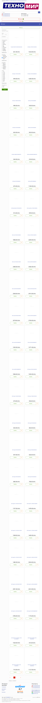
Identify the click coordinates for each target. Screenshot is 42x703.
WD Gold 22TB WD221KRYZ (32, 288)
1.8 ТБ (4, 73)
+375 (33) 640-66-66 (6, 14)
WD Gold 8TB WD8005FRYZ (16, 369)
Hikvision (4, 44)
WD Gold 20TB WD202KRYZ (32, 261)
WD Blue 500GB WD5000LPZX (16, 154)
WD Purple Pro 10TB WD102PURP (32, 503)
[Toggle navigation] (39, 24)
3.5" (3, 87)
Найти (5, 89)
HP (3, 45)
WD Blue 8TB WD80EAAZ (32, 181)
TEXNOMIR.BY (8, 697)
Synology (4, 50)
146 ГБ (4, 78)
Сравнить (21, 21)
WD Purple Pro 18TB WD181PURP (32, 557)
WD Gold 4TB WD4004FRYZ (16, 342)
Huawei (4, 41)
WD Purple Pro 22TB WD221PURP (16, 584)
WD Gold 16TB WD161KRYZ (16, 261)
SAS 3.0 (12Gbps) (4, 66)
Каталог (3, 24)
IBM (3, 46)
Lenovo (4, 48)
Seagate (4, 49)
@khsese (38, 697)
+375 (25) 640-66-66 (36, 687)
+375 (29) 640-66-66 (6, 13)
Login (12, 697)
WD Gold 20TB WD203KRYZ (16, 288)
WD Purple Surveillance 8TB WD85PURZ (32, 665)
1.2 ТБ (4, 72)
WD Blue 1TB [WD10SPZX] (16, 100)
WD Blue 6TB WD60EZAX (16, 181)
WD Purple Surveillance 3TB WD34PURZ (32, 638)
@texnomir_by (35, 693)
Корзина (21, 19)
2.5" (3, 86)
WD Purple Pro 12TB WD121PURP (16, 530)
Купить (15, 54)
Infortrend (4, 47)
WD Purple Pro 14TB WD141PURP (16, 557)
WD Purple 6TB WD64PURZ (32, 476)
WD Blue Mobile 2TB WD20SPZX (16, 208)
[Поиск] (20, 12)
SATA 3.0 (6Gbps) (4, 68)
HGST (4, 43)
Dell (3, 42)
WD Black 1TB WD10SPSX (16, 73)
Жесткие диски (4, 58)
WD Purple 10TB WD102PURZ (32, 369)
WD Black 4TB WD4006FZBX (32, 73)
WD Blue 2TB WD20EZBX (16, 127)
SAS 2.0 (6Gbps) (4, 64)
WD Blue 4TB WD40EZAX (32, 127)
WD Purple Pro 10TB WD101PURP (16, 503)
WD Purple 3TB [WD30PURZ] (32, 449)
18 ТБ (4, 80)
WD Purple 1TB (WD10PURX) (16, 396)
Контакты (3, 692)
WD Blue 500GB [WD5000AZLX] (32, 154)
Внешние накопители (5, 56)
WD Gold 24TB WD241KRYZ (16, 315)
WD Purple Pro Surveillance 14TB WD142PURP (16, 638)
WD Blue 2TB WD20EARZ (32, 100)
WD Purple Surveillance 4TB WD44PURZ (16, 665)
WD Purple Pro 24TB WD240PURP (32, 584)
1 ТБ (3, 71)
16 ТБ (4, 79)
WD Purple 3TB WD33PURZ (16, 449)
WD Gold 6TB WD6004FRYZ (32, 342)
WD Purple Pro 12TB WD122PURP (32, 530)
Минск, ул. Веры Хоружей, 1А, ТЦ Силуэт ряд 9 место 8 (16, 0)
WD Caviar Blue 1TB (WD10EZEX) (32, 208)
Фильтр (21, 27)
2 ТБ (3, 81)
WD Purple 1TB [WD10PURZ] (32, 396)
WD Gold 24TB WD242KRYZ (32, 315)
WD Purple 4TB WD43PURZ (16, 476)
